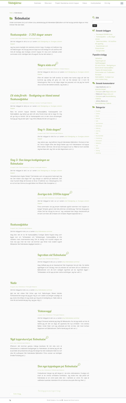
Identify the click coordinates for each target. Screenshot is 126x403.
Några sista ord (46, 65)
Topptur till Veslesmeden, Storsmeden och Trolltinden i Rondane (105, 72)
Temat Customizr (75, 400)
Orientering (99, 138)
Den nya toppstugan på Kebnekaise (58, 366)
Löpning (37, 103)
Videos (84, 3)
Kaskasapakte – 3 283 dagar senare (31, 34)
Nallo (13, 283)
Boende (98, 118)
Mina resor (48, 3)
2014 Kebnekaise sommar (43, 231)
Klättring (31, 38)
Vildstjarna (38, 38)
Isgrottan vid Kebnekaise (52, 255)
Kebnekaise (25, 38)
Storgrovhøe (100, 51)
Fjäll (20, 38)
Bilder (97, 116)
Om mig (107, 3)
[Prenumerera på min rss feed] (11, 400)
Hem (11, 13)
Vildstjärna (14, 3)
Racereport (99, 140)
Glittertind (98, 58)
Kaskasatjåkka (19, 224)
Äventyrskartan (96, 3)
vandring (43, 103)
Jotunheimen (99, 123)
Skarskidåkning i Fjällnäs (103, 103)
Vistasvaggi (44, 311)
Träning (28, 286)
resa (97, 145)
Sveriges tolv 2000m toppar (54, 194)
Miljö (97, 133)
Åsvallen (98, 111)
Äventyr (98, 113)
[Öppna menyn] (122, 3)
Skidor (97, 148)
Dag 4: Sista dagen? (49, 129)
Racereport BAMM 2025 (104, 34)
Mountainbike (99, 135)
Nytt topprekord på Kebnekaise (28, 339)
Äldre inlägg (16, 394)
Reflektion (56, 69)
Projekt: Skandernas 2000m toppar (67, 3)
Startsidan (37, 3)
